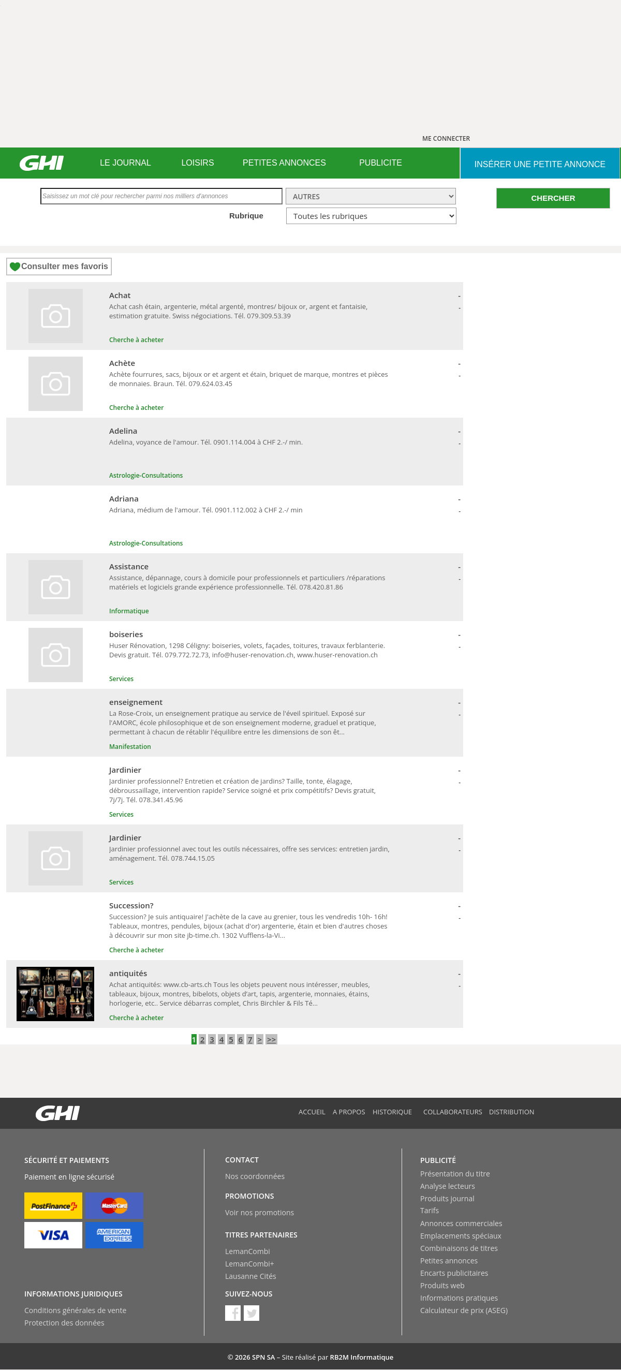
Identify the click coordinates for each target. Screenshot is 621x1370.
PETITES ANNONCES (284, 162)
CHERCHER (553, 198)
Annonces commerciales (461, 1223)
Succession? (131, 905)
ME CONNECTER (446, 138)
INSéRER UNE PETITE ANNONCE (540, 164)
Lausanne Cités (250, 1276)
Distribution (512, 1111)
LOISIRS (197, 162)
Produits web (442, 1285)
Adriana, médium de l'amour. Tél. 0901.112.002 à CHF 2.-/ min (206, 509)
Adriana (124, 498)
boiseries (126, 634)
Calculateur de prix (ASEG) (464, 1310)
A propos (349, 1111)
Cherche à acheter (136, 339)
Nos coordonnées (255, 1176)
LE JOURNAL (125, 162)
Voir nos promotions (259, 1212)
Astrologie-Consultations (146, 475)
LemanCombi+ (249, 1264)
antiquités (128, 973)
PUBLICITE (380, 162)
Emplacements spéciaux (460, 1236)
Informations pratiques (459, 1298)
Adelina (123, 430)
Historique (392, 1111)
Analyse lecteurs (447, 1186)
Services (121, 678)
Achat (120, 295)
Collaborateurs (452, 1111)
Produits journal (447, 1198)
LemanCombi (247, 1251)
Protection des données (64, 1323)
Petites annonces (449, 1260)
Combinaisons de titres (459, 1248)
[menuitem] (125, 163)
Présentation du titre (455, 1174)
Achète (122, 363)
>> (271, 1039)
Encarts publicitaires (454, 1273)
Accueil (312, 1111)
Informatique (129, 611)
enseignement (135, 702)
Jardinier (125, 769)
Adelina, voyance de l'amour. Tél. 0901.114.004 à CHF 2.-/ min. (206, 442)
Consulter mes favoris (64, 266)
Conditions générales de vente (75, 1310)
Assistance (129, 566)
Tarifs (429, 1210)
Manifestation (130, 746)
